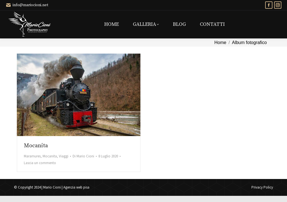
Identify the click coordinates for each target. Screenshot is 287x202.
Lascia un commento (40, 162)
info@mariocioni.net (27, 5)
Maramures (32, 156)
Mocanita (36, 145)
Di (83, 156)
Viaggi (63, 156)
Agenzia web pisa (76, 187)
